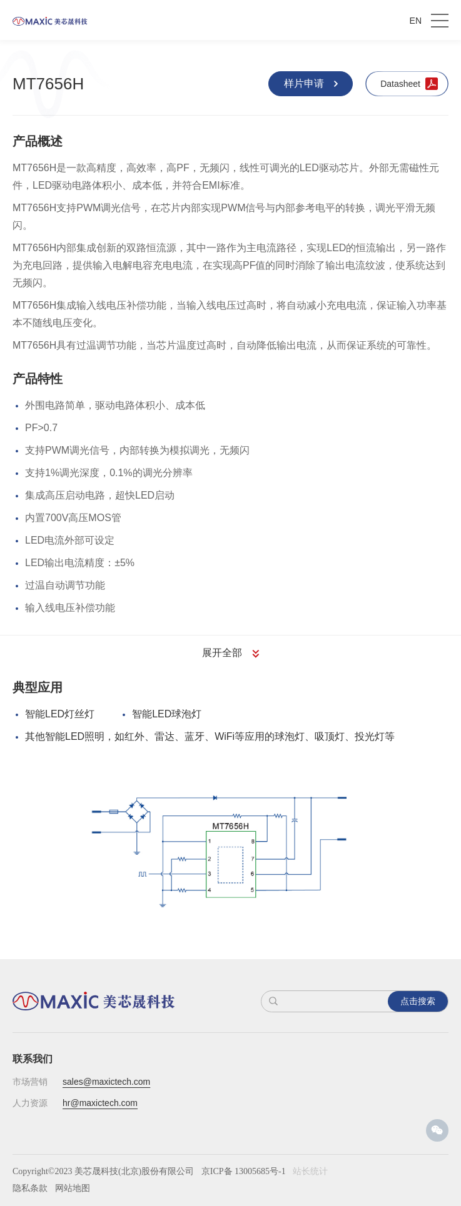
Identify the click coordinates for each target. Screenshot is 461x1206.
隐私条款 (30, 1188)
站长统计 (310, 1171)
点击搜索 (417, 1001)
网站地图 (72, 1188)
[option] (230, 848)
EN (416, 21)
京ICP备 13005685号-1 (243, 1171)
